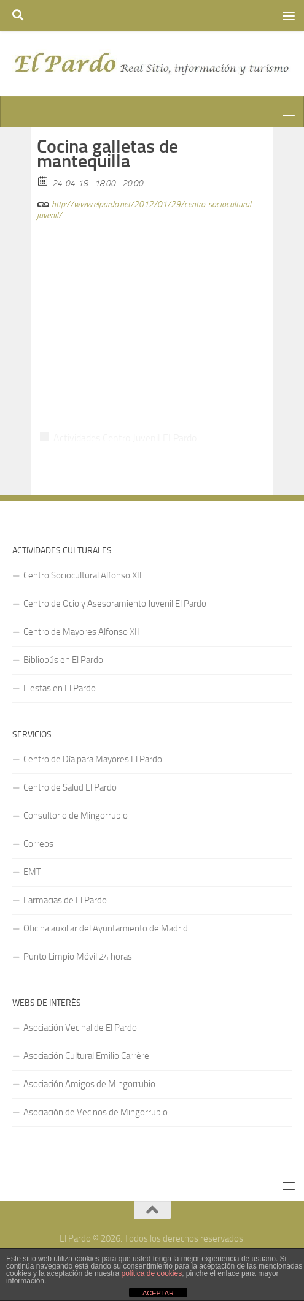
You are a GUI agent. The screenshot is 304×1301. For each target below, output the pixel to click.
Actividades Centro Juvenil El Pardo (125, 438)
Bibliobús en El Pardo (63, 660)
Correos (38, 843)
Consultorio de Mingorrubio (75, 815)
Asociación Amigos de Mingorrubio (89, 1084)
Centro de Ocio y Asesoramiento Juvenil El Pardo (114, 603)
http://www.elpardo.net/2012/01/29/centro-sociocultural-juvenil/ (145, 208)
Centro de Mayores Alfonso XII (81, 631)
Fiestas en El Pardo (59, 688)
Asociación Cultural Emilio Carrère (86, 1055)
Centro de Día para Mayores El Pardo (92, 759)
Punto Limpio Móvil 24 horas (77, 956)
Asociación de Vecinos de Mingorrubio (95, 1112)
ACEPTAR (158, 1293)
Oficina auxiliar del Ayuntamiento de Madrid (105, 928)
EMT (32, 872)
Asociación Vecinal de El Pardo (80, 1027)
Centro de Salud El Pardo (70, 787)
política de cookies (151, 1273)
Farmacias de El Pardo (65, 900)
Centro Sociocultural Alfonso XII (82, 575)
